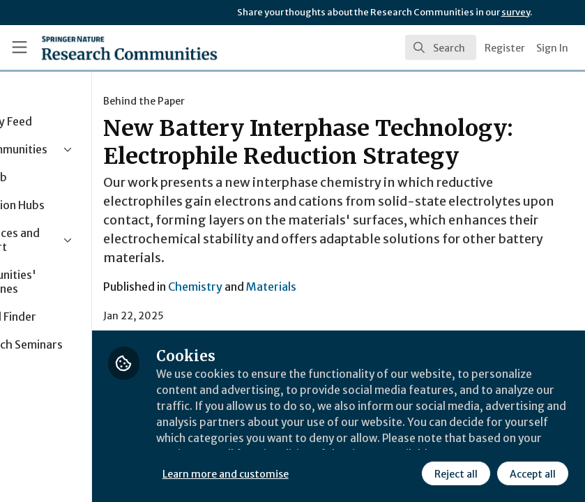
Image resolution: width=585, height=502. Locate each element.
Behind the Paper (230, 101)
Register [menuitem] (505, 48)
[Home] (100, 47)
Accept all (532, 473)
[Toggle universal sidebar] (19, 47)
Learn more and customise (312, 473)
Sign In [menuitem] (552, 48)
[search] (440, 47)
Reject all (455, 473)
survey (515, 12)
